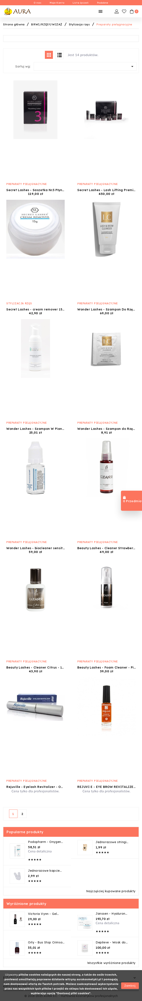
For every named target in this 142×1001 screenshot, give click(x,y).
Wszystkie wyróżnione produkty (111, 963)
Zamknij (130, 985)
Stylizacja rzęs (19, 303)
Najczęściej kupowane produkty (110, 891)
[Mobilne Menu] (100, 11)
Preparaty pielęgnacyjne (26, 184)
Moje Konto (57, 2)
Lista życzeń (80, 2)
